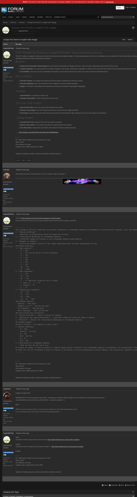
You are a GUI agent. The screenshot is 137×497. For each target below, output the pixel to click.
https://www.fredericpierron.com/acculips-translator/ (63, 439)
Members (40, 17)
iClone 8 (13, 22)
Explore (10, 17)
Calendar (32, 17)
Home (4, 17)
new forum (110, 2)
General (21, 22)
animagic (6, 170)
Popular (24, 17)
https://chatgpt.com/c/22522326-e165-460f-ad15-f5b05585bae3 (38, 132)
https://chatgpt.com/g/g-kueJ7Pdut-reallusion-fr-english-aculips (41, 218)
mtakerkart (7, 389)
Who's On (48, 17)
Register (133, 7)
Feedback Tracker (60, 17)
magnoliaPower (23, 31)
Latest (18, 17)
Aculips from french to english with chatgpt (41, 22)
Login (127, 7)
